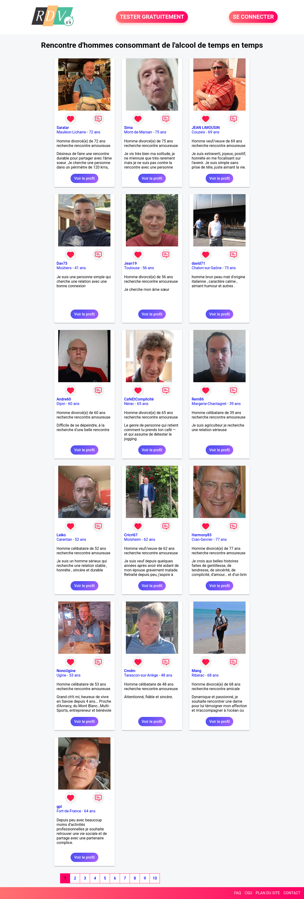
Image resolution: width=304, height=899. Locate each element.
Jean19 (130, 263)
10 (155, 878)
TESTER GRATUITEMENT (152, 17)
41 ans (80, 268)
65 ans (142, 403)
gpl (59, 806)
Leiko (61, 535)
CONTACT (291, 893)
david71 (198, 263)
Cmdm (129, 670)
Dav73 (62, 263)
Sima (128, 127)
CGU (248, 893)
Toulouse (132, 268)
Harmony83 (202, 535)
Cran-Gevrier (202, 539)
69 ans (213, 132)
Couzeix (198, 132)
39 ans (235, 403)
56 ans (148, 268)
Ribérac (198, 675)
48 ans (166, 675)
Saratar (63, 127)
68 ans (213, 675)
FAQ (237, 893)
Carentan (64, 539)
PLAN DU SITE (268, 893)
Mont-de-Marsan (138, 132)
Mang (196, 670)
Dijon (61, 403)
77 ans (221, 539)
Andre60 (64, 399)
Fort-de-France (69, 811)
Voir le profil (84, 178)
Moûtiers (64, 268)
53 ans (75, 675)
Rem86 (198, 399)
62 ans (149, 539)
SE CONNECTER (253, 17)
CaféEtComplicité (139, 399)
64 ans (89, 811)
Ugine (61, 675)
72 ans (94, 132)
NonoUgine (66, 670)
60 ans (74, 403)
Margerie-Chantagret (209, 403)
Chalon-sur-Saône (207, 268)
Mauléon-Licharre (71, 132)
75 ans (160, 132)
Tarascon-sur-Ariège (141, 675)
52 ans (80, 539)
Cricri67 (131, 535)
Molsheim (132, 539)
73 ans (230, 268)
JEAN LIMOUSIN (206, 127)
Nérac (129, 403)
